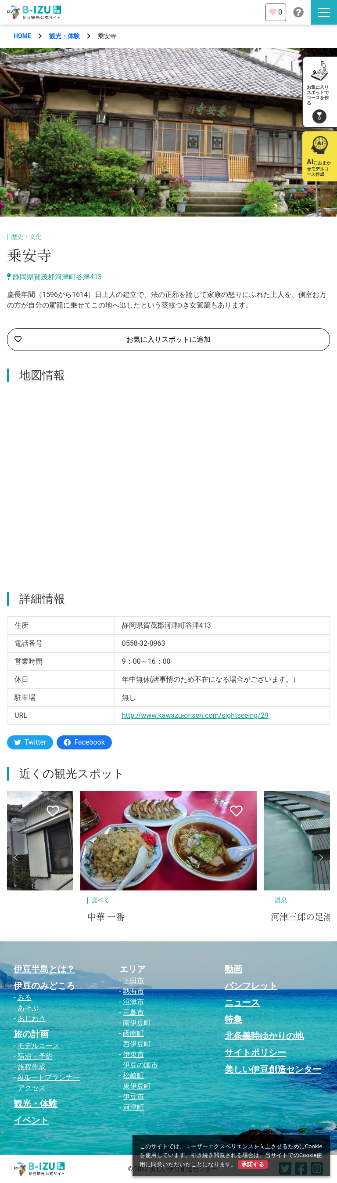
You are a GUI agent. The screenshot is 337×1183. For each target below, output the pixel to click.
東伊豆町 (137, 1086)
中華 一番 (106, 917)
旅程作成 (32, 1067)
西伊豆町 (137, 1044)
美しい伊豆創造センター (273, 1069)
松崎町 (133, 1075)
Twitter (30, 742)
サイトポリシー (255, 1052)
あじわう (32, 1018)
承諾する (252, 1164)
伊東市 (133, 1054)
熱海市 (133, 991)
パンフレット (251, 985)
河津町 (133, 1107)
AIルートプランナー (49, 1077)
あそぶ (28, 1008)
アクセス (32, 1088)
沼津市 (133, 1002)
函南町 (133, 1033)
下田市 (133, 981)
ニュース (242, 1002)
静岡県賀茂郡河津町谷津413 (54, 277)
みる (25, 997)
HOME (22, 36)
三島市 (133, 1012)
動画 (233, 969)
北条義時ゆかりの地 (264, 1036)
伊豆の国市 (140, 1065)
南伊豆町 (137, 1023)
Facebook (84, 742)
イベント (31, 1120)
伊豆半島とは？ (44, 969)
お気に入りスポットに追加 (112, 339)
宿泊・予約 (35, 1056)
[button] (16, 857)
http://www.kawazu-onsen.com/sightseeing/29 (195, 715)
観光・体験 (64, 36)
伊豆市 (133, 1097)
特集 (233, 1019)
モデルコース (39, 1046)
